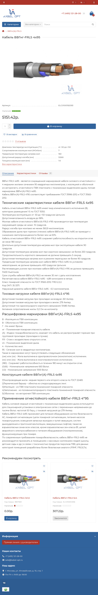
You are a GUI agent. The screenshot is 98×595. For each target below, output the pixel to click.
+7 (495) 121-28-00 (13, 556)
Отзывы (45, 173)
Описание (8, 173)
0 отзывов (20, 141)
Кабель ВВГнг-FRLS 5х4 (65, 498)
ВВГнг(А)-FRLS (14, 31)
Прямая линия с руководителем (21, 542)
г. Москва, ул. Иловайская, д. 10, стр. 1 (24, 571)
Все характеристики (12, 164)
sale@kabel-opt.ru (14, 560)
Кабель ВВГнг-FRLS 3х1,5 (17, 498)
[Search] (69, 24)
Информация (49, 536)
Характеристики (26, 173)
